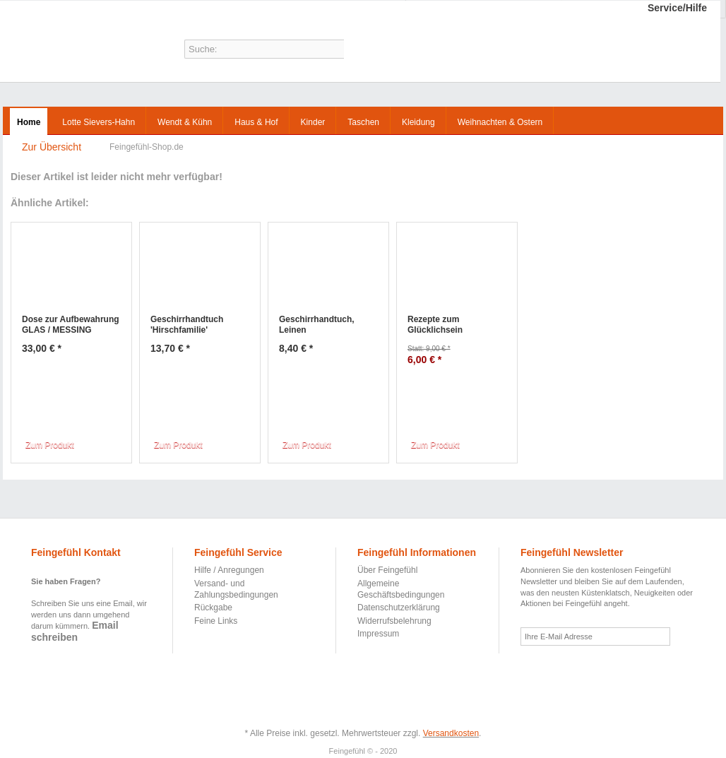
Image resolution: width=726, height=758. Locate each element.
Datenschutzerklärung (398, 607)
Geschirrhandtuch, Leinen (317, 325)
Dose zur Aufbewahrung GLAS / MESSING (70, 325)
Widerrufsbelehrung (394, 621)
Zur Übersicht (51, 147)
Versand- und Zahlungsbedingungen (236, 589)
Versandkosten (451, 733)
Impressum (378, 634)
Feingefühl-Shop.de (61, 44)
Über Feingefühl (387, 570)
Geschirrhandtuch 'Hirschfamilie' (186, 325)
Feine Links (215, 621)
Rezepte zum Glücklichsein (435, 325)
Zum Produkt (49, 445)
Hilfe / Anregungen (229, 570)
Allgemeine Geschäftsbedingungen (400, 589)
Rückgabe (213, 607)
